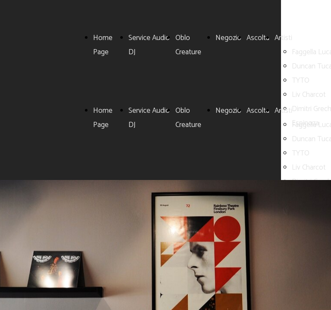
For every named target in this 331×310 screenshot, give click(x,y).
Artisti (283, 38)
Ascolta (258, 38)
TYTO (300, 80)
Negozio (228, 38)
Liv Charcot (309, 95)
